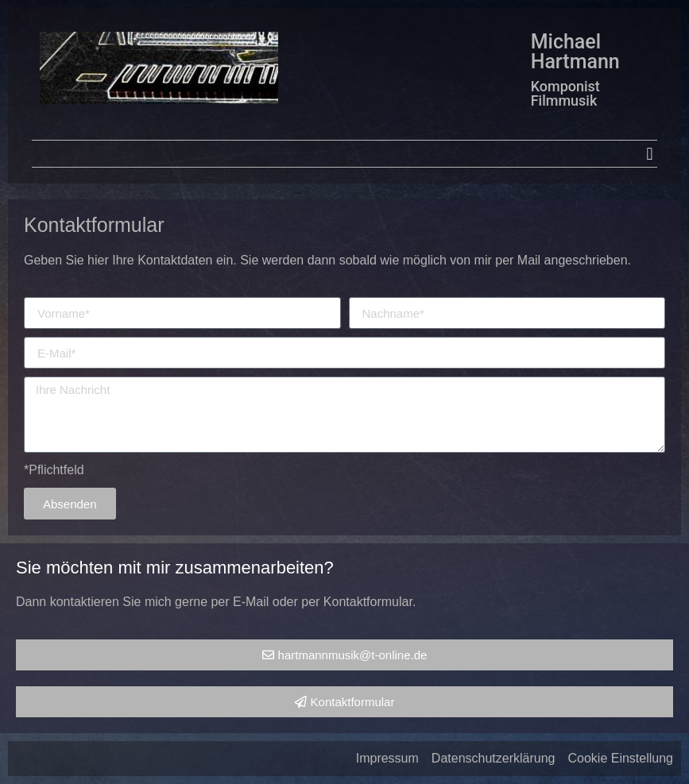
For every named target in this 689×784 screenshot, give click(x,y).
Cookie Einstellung (620, 758)
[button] (649, 154)
